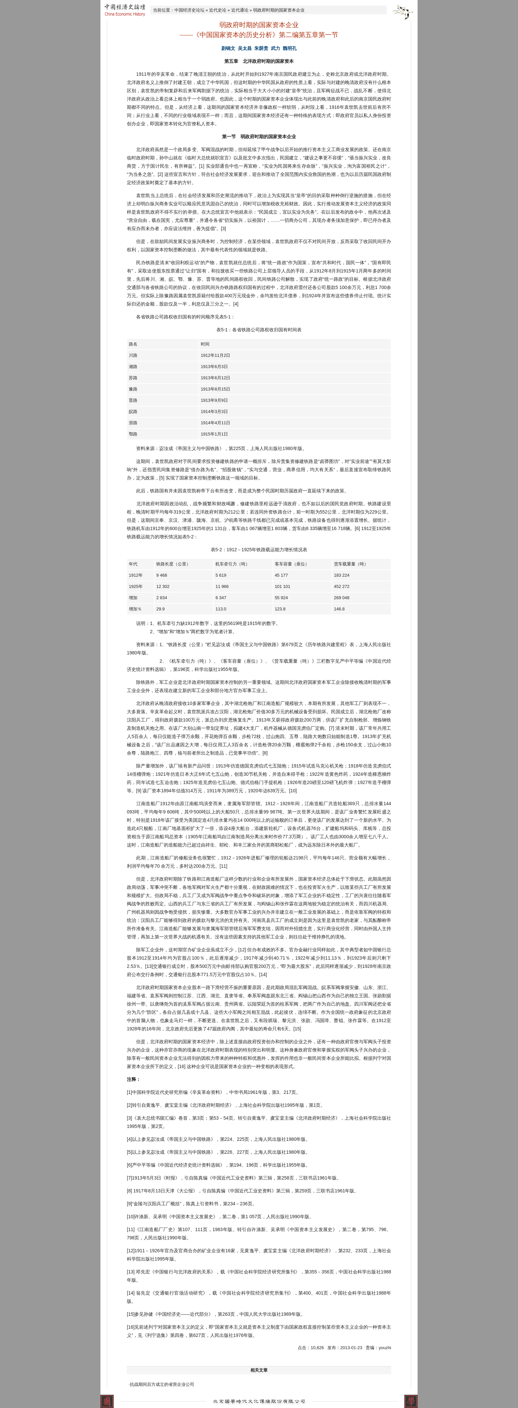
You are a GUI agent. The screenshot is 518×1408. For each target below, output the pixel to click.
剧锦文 (228, 48)
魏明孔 (290, 48)
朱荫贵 (261, 48)
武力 (275, 48)
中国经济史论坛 (189, 10)
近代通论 (239, 10)
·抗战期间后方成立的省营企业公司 (161, 1384)
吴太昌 (245, 48)
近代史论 (217, 10)
